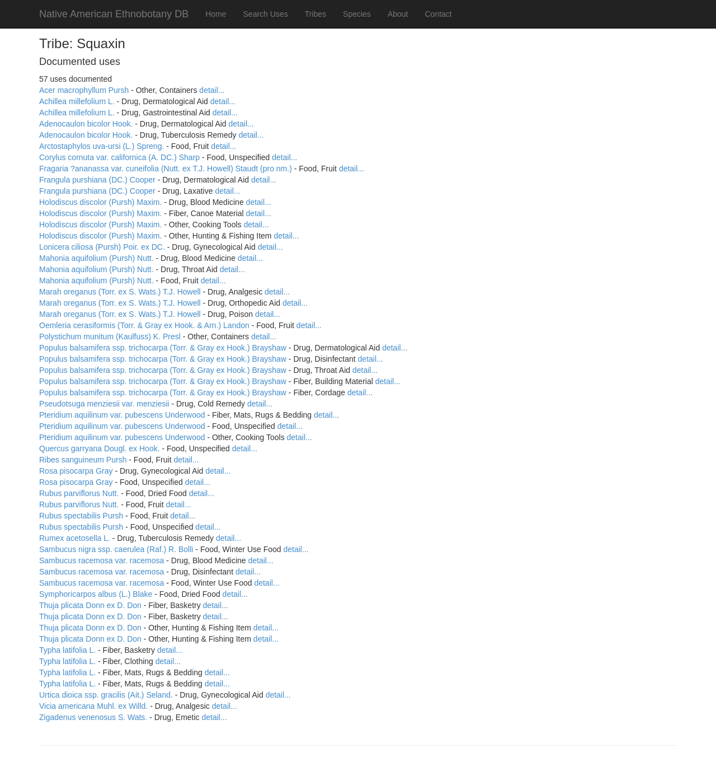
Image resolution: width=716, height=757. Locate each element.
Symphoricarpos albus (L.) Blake (95, 594)
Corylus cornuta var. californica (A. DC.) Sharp (119, 157)
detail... (211, 90)
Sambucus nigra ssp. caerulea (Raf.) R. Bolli (116, 549)
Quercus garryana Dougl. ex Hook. (99, 448)
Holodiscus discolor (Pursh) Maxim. (100, 202)
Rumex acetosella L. (74, 538)
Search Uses (265, 14)
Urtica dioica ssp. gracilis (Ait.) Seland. (106, 694)
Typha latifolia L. (67, 650)
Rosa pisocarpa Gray (76, 470)
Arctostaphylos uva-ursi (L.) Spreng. (101, 146)
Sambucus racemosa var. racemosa (101, 560)
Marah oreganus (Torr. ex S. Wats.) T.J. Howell (120, 291)
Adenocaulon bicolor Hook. (86, 123)
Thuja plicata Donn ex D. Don (90, 605)
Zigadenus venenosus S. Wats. (93, 717)
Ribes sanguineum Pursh (82, 459)
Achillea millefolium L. (77, 101)
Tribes (315, 14)
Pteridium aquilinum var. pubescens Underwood (122, 414)
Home (215, 14)
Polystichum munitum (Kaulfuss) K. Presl (110, 336)
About (398, 14)
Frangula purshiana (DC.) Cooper (97, 179)
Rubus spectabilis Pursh (81, 515)
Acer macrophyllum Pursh (84, 90)
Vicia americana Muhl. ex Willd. (93, 706)
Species (357, 14)
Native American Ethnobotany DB (114, 14)
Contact (438, 14)
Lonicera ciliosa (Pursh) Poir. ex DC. (102, 246)
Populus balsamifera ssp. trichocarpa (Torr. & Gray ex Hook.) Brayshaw (162, 347)
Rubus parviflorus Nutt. (79, 493)
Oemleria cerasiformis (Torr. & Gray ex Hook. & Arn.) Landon (144, 325)
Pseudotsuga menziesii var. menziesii (104, 403)
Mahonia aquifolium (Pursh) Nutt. (96, 258)
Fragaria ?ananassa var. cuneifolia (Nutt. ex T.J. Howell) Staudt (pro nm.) (165, 168)
